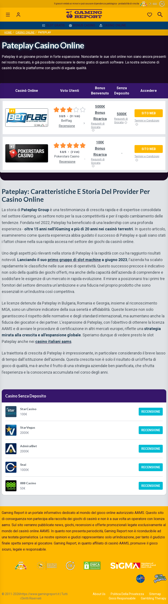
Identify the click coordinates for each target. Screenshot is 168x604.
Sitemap (155, 594)
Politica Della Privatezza (127, 594)
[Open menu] (8, 14)
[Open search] (160, 14)
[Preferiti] (149, 14)
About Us (99, 594)
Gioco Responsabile (122, 598)
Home (8, 32)
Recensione (150, 411)
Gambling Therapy (153, 598)
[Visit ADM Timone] (21, 565)
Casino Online (25, 32)
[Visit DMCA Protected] (92, 565)
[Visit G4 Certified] (140, 578)
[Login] (18, 14)
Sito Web (149, 113)
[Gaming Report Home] (84, 14)
